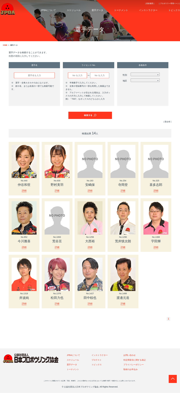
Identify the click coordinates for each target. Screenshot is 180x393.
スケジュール (73, 360)
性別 (125, 75)
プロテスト (96, 360)
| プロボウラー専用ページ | (169, 3)
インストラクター (99, 355)
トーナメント (73, 369)
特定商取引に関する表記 (134, 360)
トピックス (96, 365)
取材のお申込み (130, 369)
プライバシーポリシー (133, 365)
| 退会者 (166, 121)
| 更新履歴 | (149, 3)
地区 (125, 80)
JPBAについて (73, 355)
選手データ (72, 365)
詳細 (24, 190)
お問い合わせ (129, 355)
